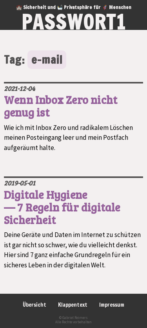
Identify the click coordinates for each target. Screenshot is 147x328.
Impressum (111, 305)
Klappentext (72, 305)
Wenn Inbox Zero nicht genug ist (60, 106)
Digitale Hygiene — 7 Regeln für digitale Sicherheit (62, 207)
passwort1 (74, 22)
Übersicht (34, 305)
